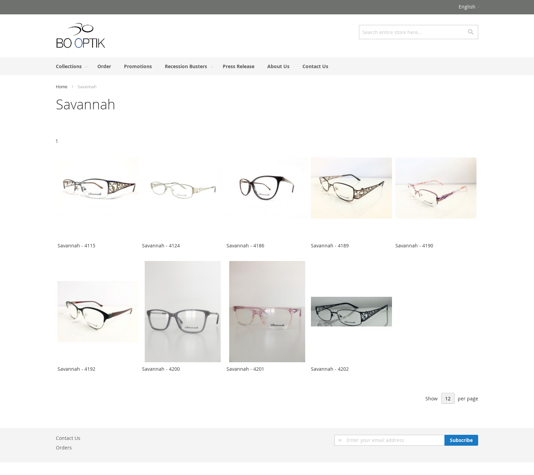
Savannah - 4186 (245, 245)
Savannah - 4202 (330, 369)
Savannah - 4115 (76, 245)
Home (61, 86)
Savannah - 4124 (161, 245)
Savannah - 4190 (414, 245)
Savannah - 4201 (245, 369)
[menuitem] (70, 66)
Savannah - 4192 (76, 369)
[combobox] (418, 32)
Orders (64, 447)
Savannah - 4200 (161, 369)
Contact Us (68, 438)
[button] (469, 7)
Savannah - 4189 (330, 245)
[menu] (267, 66)
